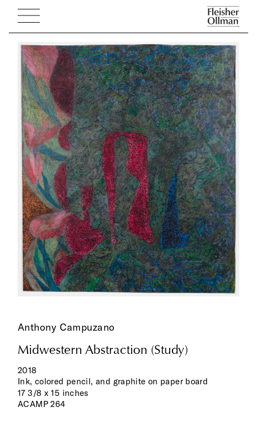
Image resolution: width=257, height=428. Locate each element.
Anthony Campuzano (66, 327)
